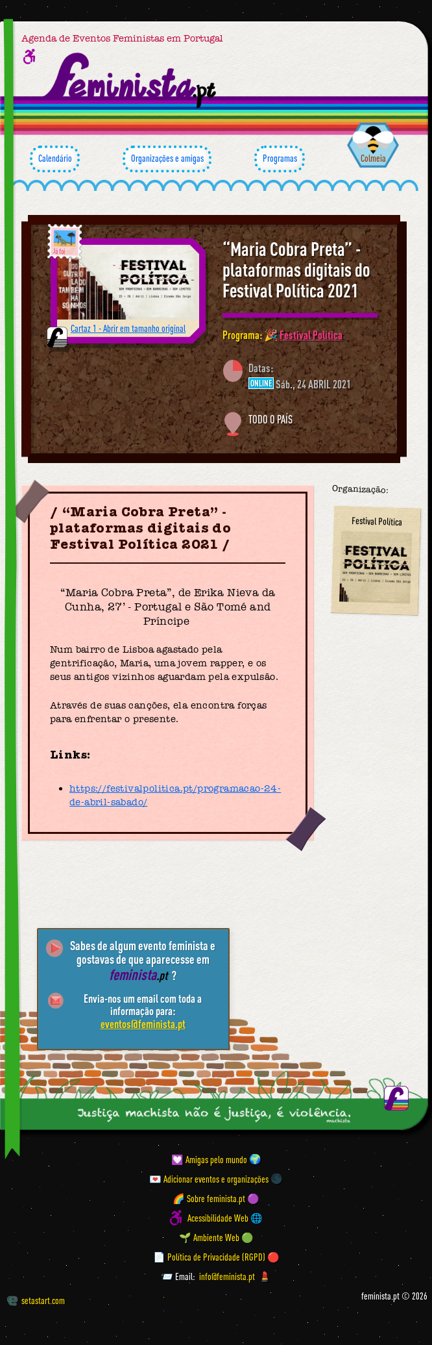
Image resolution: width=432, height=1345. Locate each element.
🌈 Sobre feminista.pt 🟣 (216, 1197)
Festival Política (311, 335)
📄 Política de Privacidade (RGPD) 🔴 (216, 1257)
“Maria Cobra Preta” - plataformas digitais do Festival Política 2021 (296, 269)
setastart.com (36, 1300)
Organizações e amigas (167, 159)
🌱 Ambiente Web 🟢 (216, 1237)
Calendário (54, 159)
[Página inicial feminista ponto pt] (130, 80)
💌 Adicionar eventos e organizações (209, 1178)
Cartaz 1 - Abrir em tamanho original (128, 328)
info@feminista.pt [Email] (227, 1276)
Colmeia (373, 158)
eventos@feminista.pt (143, 1023)
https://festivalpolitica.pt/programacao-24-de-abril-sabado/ (175, 795)
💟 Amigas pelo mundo (209, 1158)
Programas (280, 159)
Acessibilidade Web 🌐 (225, 1218)
